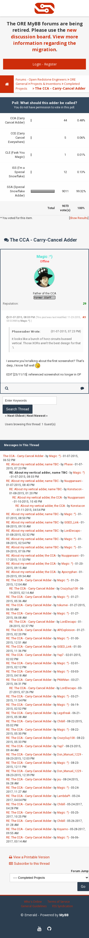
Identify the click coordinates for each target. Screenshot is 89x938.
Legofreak (63, 713)
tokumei (62, 605)
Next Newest (36, 415)
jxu (59, 779)
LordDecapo (72, 530)
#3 (84, 317)
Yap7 (60, 655)
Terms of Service (58, 902)
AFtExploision (66, 630)
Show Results (79, 218)
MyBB (64, 915)
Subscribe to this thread (32, 863)
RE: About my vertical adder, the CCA (37, 497)
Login (37, 64)
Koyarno (62, 829)
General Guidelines (34, 906)
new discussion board (44, 33)
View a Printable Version (31, 857)
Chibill (61, 721)
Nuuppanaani (72, 481)
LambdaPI (63, 796)
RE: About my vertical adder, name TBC (32, 464)
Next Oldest (15, 415)
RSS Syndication (62, 906)
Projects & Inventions (46, 84)
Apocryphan (69, 572)
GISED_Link (71, 522)
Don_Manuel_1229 (69, 754)
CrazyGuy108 (69, 588)
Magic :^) (25, 321)
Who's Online (33, 902)
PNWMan (63, 680)
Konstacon (74, 489)
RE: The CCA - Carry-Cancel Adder (29, 580)
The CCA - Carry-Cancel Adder (23, 456)
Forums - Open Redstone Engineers (41, 79)
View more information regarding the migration (45, 43)
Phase (68, 464)
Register (50, 64)
